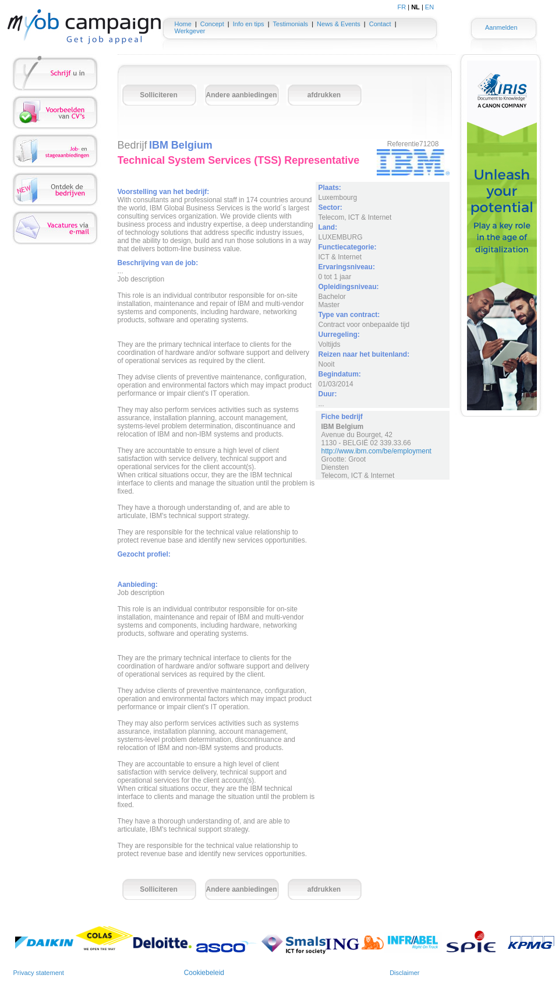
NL (415, 6)
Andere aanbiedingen (241, 95)
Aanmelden (501, 27)
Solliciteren (159, 95)
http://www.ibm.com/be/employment (376, 451)
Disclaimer (404, 972)
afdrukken (324, 95)
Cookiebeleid (204, 973)
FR (402, 6)
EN (429, 6)
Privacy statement (38, 972)
